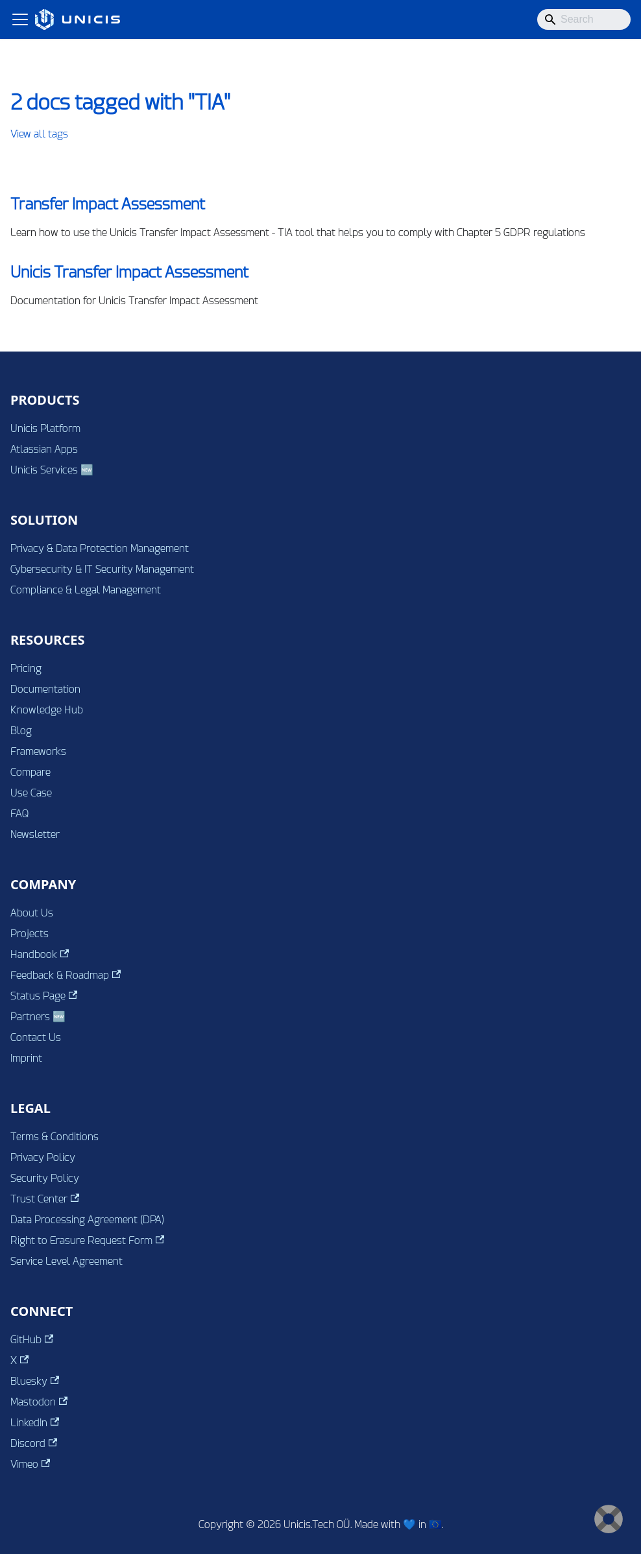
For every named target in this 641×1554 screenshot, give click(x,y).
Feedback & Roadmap (65, 975)
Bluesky (34, 1381)
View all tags (39, 134)
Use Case (31, 793)
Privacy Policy (42, 1157)
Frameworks (38, 751)
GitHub (31, 1339)
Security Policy (44, 1178)
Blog (21, 730)
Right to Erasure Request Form (87, 1240)
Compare (30, 772)
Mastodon (38, 1402)
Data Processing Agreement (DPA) (87, 1219)
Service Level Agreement (66, 1261)
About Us (31, 913)
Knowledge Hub (46, 710)
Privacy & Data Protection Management (99, 548)
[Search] (584, 19)
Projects (29, 933)
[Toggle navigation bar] (20, 19)
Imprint (26, 1058)
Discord (33, 1443)
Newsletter (35, 834)
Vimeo (30, 1464)
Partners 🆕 (38, 1016)
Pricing (26, 668)
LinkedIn (34, 1423)
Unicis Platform (45, 428)
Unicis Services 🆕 (51, 470)
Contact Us (35, 1037)
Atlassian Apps (44, 449)
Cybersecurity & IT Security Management (102, 569)
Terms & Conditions (54, 1136)
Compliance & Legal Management (85, 590)
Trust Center (44, 1199)
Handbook (39, 954)
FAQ (19, 813)
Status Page (43, 996)
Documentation (45, 689)
